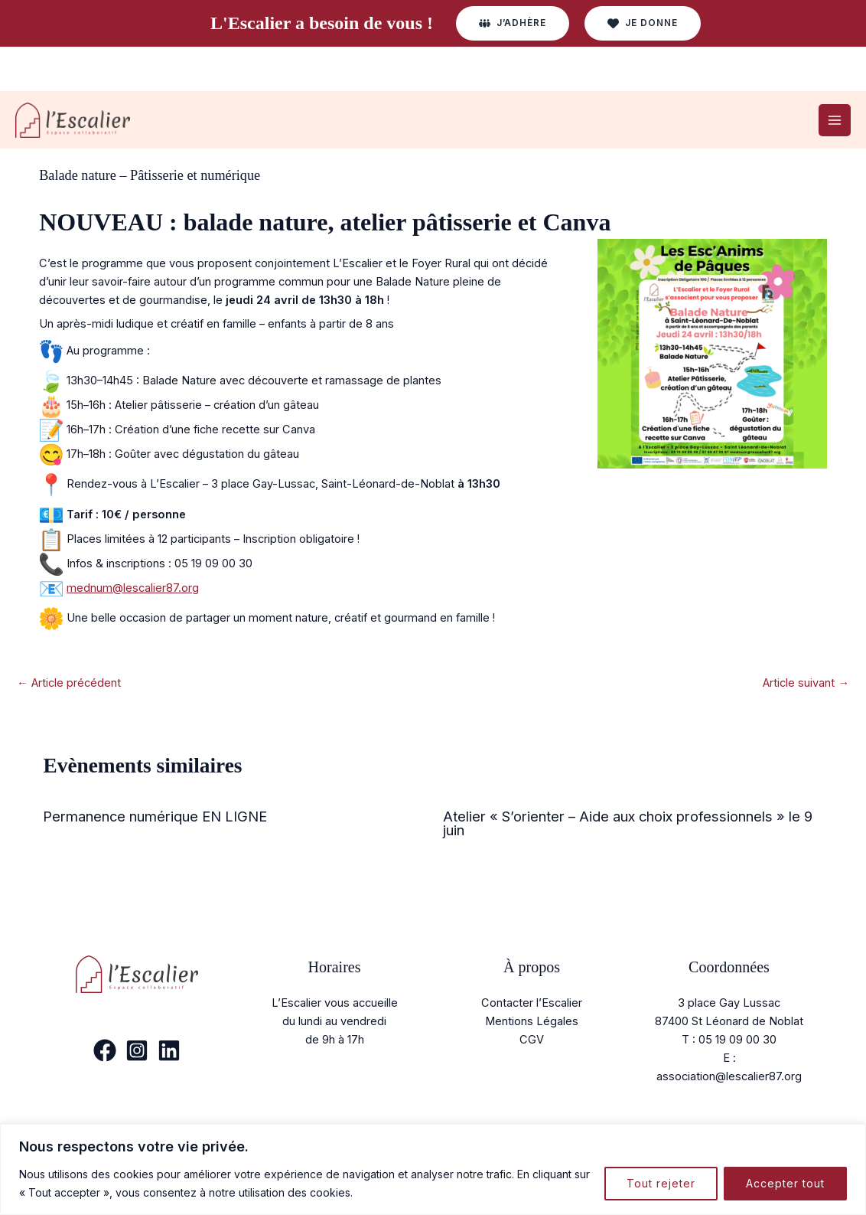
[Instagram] (136, 1050)
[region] (433, 1169)
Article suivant (806, 683)
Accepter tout (785, 1183)
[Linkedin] (169, 1050)
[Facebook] (104, 1050)
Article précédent (69, 683)
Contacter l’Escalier (531, 1003)
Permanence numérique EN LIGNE (155, 816)
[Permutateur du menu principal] (835, 120)
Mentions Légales (531, 1021)
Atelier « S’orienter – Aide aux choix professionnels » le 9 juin (627, 823)
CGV (531, 1040)
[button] (512, 23)
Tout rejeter (661, 1183)
